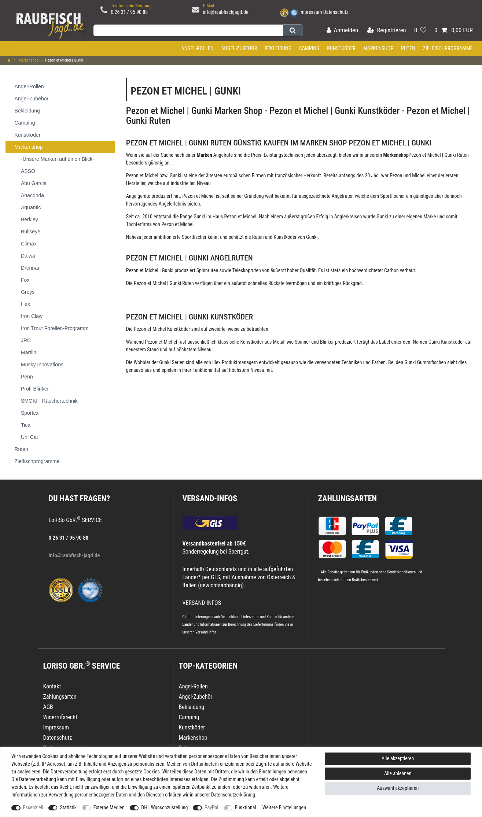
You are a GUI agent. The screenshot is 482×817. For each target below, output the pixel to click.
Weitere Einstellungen (284, 807)
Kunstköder (341, 48)
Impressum (310, 12)
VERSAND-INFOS (210, 498)
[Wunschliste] (420, 30)
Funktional (245, 807)
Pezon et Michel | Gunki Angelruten (189, 258)
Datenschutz (336, 12)
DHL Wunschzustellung (164, 807)
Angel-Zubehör (239, 48)
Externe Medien (108, 807)
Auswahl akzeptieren (398, 788)
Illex (216, 362)
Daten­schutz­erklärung (233, 795)
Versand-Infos (206, 632)
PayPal (211, 807)
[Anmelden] (342, 30)
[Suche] (292, 30)
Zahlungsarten (347, 498)
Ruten (408, 48)
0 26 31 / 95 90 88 (129, 12)
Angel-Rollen (197, 48)
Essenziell (33, 807)
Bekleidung (278, 48)
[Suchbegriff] (188, 30)
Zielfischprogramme (448, 48)
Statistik (68, 807)
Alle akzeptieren (398, 758)
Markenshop (378, 48)
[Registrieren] (386, 30)
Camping (309, 48)
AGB (48, 706)
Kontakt (52, 686)
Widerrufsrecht (60, 717)
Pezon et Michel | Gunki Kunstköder (189, 317)
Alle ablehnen (398, 773)
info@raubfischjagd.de (226, 12)
